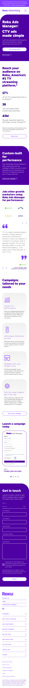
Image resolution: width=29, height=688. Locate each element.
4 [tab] (18, 476)
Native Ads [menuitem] (6, 634)
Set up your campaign (14, 413)
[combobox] (14, 507)
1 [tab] (11, 476)
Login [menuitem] (4, 601)
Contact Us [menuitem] (5, 598)
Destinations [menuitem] (7, 639)
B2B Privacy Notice (7, 661)
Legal (3, 673)
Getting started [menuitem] (9, 619)
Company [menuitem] (5, 614)
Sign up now (14, 136)
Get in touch (7, 55)
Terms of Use (5, 664)
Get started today (14, 49)
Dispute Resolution (7, 667)
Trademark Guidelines (7, 670)
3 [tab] (15, 476)
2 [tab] (13, 476)
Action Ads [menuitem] (6, 644)
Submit (14, 579)
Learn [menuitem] (4, 654)
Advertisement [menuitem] (8, 629)
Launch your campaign (9, 178)
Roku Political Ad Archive (8, 676)
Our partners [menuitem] (7, 624)
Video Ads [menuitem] (6, 649)
